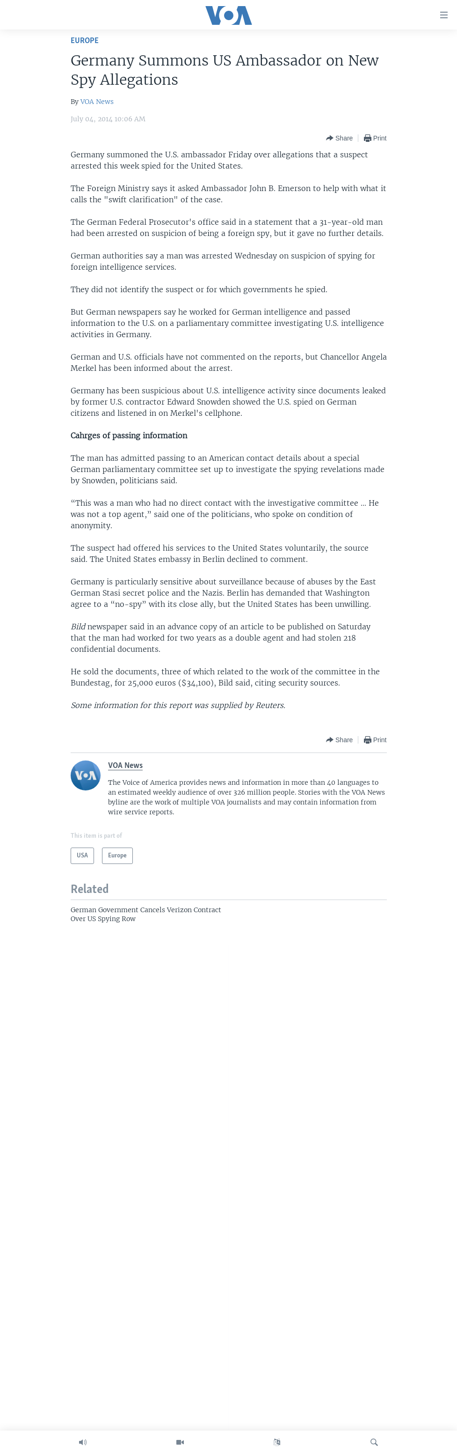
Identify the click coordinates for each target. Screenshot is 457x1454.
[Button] (339, 138)
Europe (85, 41)
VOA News (97, 101)
